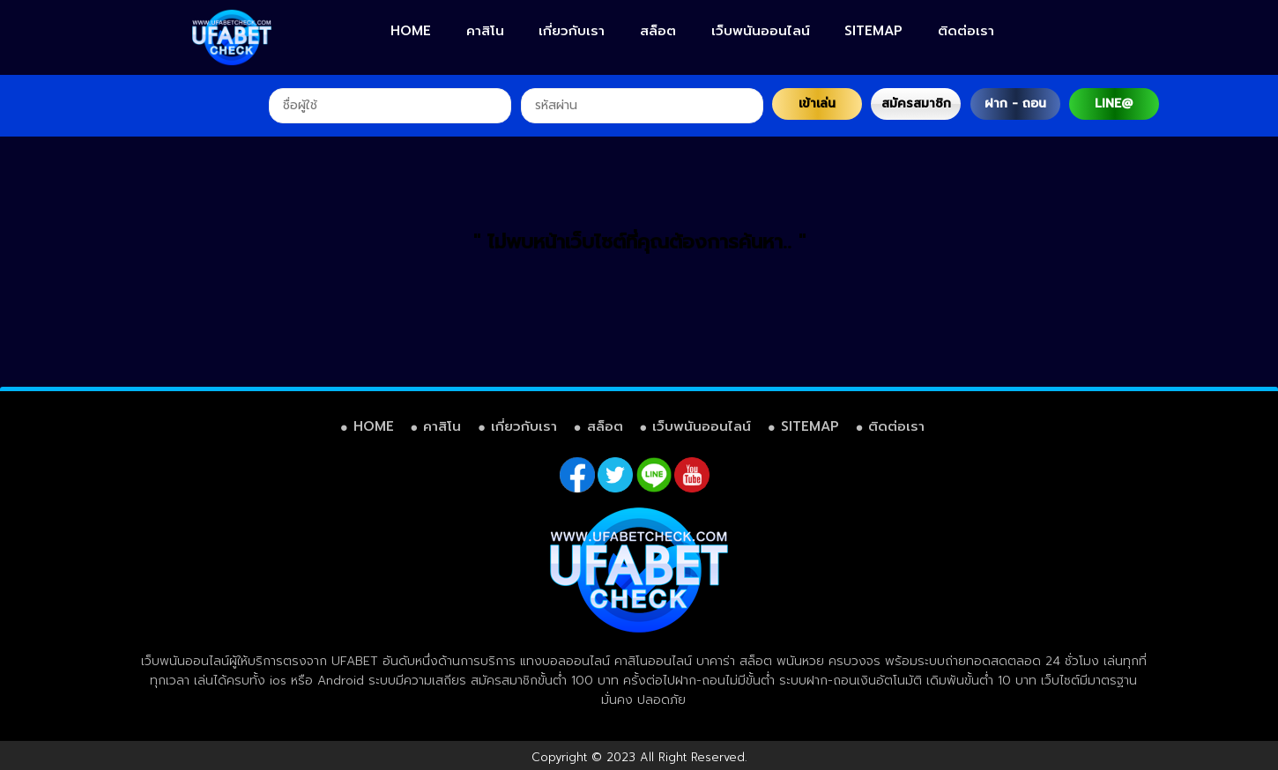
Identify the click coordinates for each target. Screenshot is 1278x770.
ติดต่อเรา (966, 31)
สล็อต (658, 31)
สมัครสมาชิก (916, 103)
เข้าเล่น (817, 103)
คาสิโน (485, 31)
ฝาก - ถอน (1015, 103)
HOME (410, 31)
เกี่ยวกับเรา (572, 31)
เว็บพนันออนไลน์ (760, 31)
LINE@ (1114, 103)
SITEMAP (873, 31)
